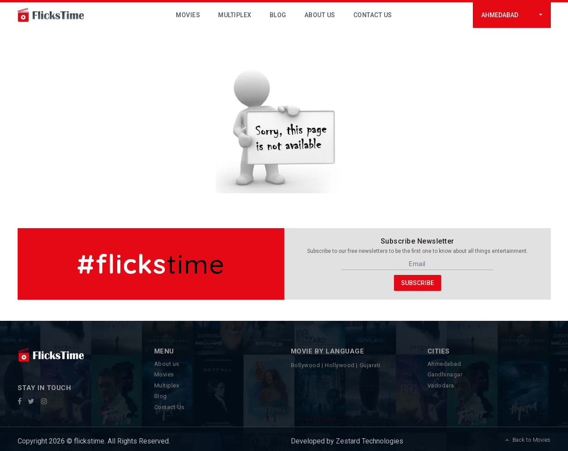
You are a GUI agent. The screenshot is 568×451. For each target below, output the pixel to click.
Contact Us (372, 15)
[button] (512, 15)
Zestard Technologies (368, 441)
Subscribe (417, 282)
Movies (188, 15)
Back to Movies (528, 440)
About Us (319, 15)
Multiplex (235, 15)
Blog (278, 15)
